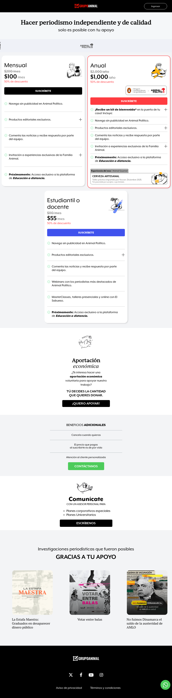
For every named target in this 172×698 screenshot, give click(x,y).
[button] (129, 101)
